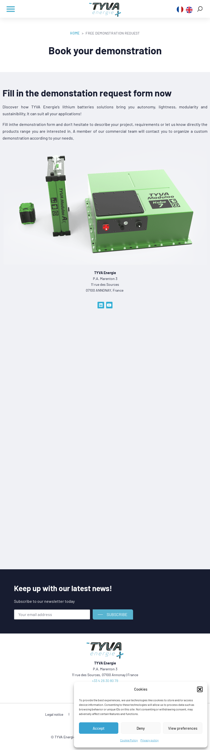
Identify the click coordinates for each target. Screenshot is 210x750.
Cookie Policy (129, 740)
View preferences (182, 728)
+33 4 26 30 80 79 (105, 680)
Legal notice (59, 714)
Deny (141, 728)
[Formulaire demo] (95, 420)
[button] (199, 689)
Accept (99, 728)
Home (74, 33)
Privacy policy (149, 740)
